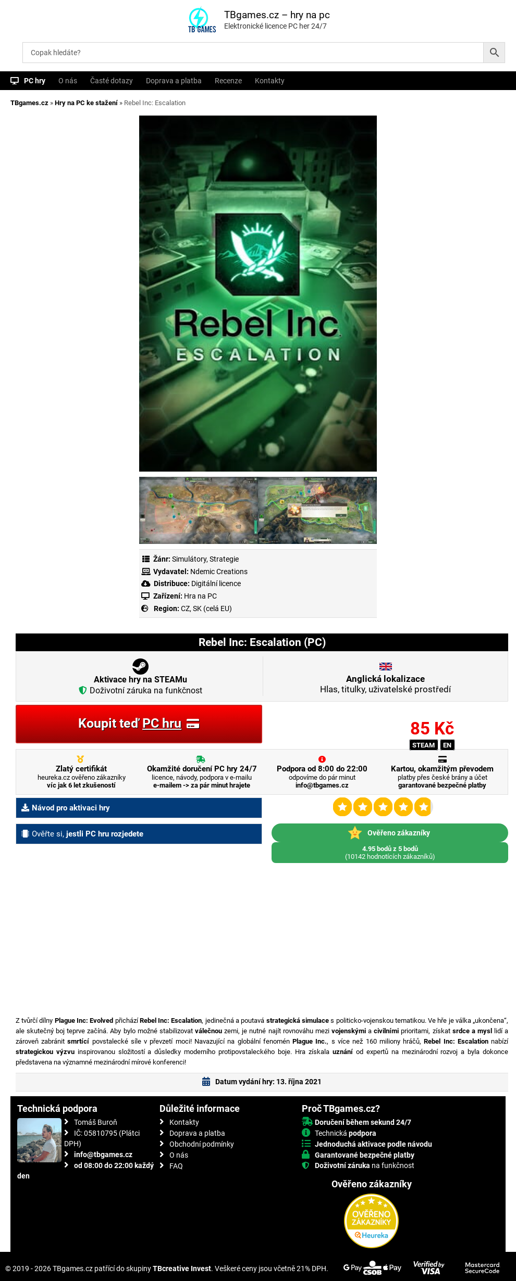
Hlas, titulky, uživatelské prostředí (385, 684)
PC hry (34, 81)
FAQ (176, 1166)
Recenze (228, 81)
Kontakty (270, 81)
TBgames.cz (29, 103)
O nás (67, 81)
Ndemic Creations (219, 571)
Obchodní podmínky (201, 1144)
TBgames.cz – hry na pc (277, 15)
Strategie (224, 559)
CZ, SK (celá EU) (206, 608)
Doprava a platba (174, 81)
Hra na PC (199, 596)
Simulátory (189, 559)
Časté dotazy (111, 81)
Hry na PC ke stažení (86, 103)
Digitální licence (215, 583)
